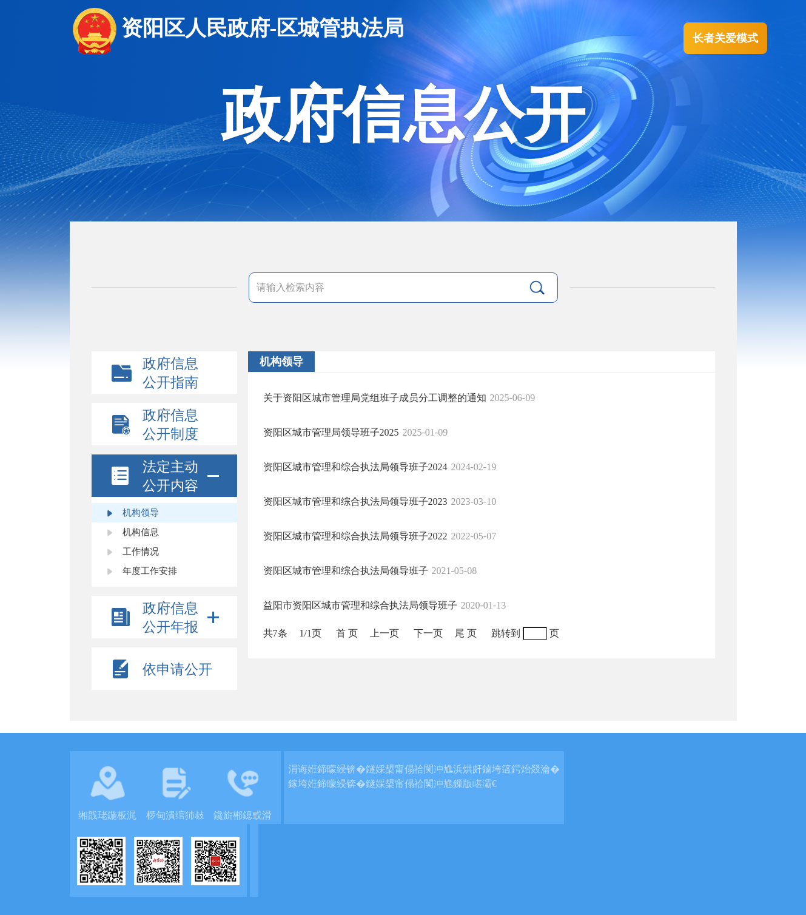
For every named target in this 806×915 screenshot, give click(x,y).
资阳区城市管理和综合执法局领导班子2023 (355, 501)
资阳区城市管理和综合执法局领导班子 (345, 571)
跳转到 (505, 633)
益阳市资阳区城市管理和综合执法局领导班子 (360, 605)
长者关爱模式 (725, 38)
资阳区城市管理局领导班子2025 (331, 432)
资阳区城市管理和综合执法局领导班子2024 (355, 467)
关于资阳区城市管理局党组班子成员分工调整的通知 (374, 398)
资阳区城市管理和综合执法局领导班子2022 (355, 536)
